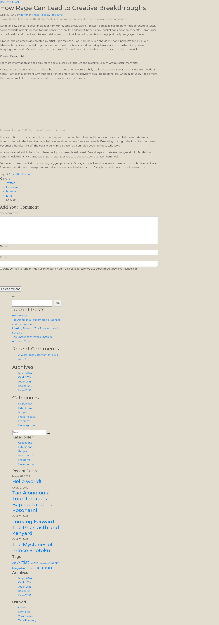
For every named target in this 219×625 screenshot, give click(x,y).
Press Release (40, 14)
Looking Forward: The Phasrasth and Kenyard (35, 527)
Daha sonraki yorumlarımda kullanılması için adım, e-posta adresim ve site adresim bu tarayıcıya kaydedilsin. (70, 268)
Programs (56, 14)
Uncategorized (27, 425)
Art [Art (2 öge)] (14, 562)
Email (9, 195)
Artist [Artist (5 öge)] (23, 562)
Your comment (9, 213)
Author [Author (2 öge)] (35, 562)
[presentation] (21, 280)
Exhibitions (25, 408)
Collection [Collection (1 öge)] (44, 563)
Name (4, 246)
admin (25, 14)
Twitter (10, 183)
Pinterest (11, 191)
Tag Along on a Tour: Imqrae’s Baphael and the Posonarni (33, 501)
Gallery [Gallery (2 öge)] (54, 562)
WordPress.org (27, 620)
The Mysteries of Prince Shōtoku (32, 336)
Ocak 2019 (24, 377)
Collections (25, 404)
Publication (24, 174)
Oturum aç (25, 607)
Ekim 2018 (24, 390)
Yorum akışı (25, 616)
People (22, 412)
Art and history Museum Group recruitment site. (108, 62)
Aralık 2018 (24, 381)
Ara (14, 296)
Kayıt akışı (24, 611)
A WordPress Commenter (34, 354)
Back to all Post (9, 2)
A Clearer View (21, 341)
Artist (12, 174)
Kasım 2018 (25, 385)
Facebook (12, 187)
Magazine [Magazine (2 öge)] (19, 568)
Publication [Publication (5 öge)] (39, 567)
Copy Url (11, 200)
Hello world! (19, 315)
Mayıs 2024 (25, 373)
